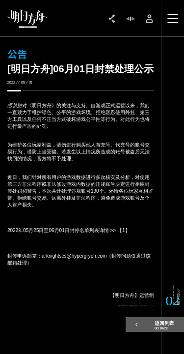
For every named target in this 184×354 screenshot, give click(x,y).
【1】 (123, 230)
